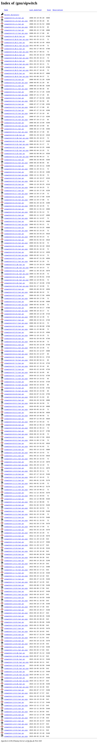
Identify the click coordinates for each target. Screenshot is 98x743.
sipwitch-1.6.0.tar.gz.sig (16, 557)
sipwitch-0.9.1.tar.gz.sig (16, 434)
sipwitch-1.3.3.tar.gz (14, 536)
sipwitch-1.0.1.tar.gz (14, 456)
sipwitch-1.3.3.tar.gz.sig (16, 539)
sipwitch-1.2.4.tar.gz (14, 530)
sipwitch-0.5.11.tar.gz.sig (16, 274)
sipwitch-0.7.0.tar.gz (14, 357)
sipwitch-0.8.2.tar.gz (14, 406)
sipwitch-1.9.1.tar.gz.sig (16, 650)
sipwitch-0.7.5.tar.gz (14, 388)
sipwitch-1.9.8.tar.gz (14, 727)
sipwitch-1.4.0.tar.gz (14, 542)
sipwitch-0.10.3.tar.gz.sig (16, 58)
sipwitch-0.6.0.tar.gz (14, 338)
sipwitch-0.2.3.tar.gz (14, 98)
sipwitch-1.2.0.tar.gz (14, 505)
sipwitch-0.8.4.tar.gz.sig (16, 422)
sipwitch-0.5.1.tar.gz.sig (16, 261)
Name (6, 10)
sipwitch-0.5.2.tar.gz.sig (16, 292)
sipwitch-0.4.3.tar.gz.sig (16, 230)
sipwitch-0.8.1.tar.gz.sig (16, 403)
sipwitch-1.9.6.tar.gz (14, 715)
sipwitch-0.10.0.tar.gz (14, 36)
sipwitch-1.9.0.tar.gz (14, 641)
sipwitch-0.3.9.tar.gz (14, 203)
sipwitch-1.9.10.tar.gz (14, 653)
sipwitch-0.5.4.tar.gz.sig (16, 304)
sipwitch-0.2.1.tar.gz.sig (16, 89)
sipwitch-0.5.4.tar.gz (14, 301)
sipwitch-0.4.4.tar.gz (14, 234)
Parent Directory (11, 15)
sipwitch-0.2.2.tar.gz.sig (16, 95)
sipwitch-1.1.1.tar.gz (14, 480)
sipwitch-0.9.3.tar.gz (14, 443)
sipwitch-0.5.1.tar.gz (14, 258)
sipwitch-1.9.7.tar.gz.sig (16, 724)
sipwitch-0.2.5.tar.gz (14, 110)
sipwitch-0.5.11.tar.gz (14, 271)
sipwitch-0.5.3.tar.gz (14, 295)
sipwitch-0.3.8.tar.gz (14, 197)
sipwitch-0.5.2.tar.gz (14, 289)
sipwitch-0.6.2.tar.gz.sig (16, 354)
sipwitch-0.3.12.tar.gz (14, 147)
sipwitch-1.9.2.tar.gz (14, 690)
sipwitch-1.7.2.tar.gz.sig (16, 582)
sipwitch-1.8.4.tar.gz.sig (16, 613)
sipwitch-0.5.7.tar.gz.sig (16, 323)
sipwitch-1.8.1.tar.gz (14, 591)
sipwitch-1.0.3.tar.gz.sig (16, 471)
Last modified (35, 10)
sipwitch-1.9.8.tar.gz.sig (16, 730)
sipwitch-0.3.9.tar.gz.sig (16, 206)
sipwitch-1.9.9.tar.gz (14, 733)
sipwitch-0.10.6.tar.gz (14, 73)
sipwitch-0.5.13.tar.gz (14, 283)
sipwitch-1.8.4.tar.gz (14, 610)
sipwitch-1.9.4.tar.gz (14, 702)
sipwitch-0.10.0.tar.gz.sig (16, 39)
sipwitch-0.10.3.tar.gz (14, 55)
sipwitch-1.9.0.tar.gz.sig (16, 644)
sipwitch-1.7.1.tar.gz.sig (16, 576)
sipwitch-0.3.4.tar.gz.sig (16, 175)
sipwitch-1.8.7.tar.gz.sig (16, 631)
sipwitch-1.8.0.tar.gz (14, 585)
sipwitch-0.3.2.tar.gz (14, 160)
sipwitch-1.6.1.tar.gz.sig (16, 563)
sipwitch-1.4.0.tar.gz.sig (16, 545)
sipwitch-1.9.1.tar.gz (14, 647)
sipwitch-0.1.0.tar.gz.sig (16, 21)
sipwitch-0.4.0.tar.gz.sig (16, 212)
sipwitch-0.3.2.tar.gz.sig (16, 163)
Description (58, 10)
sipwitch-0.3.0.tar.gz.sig (16, 126)
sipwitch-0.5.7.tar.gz (14, 320)
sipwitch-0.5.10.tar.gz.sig (16, 267)
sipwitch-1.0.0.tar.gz (14, 449)
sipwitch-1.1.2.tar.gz (14, 486)
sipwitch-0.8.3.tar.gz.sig (16, 415)
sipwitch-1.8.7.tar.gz (14, 628)
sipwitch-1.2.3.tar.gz (14, 523)
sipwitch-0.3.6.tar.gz (14, 184)
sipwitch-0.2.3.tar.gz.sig (16, 101)
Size (49, 10)
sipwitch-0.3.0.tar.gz (14, 123)
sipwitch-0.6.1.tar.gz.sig (16, 348)
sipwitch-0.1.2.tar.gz (14, 30)
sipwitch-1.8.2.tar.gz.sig (16, 600)
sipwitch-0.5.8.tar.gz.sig (16, 329)
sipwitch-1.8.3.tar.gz (14, 604)
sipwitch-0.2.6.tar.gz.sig (16, 119)
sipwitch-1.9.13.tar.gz (14, 671)
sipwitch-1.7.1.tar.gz (14, 573)
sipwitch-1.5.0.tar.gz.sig (16, 551)
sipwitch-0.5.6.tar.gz (14, 314)
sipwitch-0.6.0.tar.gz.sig (16, 341)
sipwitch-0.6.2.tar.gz (14, 351)
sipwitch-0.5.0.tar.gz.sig (16, 255)
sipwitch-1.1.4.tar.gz (14, 499)
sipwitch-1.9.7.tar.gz (14, 721)
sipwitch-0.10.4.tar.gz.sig (16, 64)
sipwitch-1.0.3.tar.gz (14, 468)
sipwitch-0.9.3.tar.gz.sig (16, 446)
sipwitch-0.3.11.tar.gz (14, 141)
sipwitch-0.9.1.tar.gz (14, 431)
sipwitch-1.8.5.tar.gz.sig (16, 619)
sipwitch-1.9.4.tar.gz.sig (16, 705)
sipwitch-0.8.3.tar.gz (14, 412)
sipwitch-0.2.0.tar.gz (14, 79)
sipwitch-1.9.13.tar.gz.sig (16, 675)
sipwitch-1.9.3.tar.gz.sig (16, 699)
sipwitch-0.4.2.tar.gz (14, 221)
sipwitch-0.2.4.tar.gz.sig (16, 107)
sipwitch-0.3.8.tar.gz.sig (16, 200)
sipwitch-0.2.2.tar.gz (14, 92)
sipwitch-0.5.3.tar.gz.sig (16, 298)
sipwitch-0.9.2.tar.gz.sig (16, 440)
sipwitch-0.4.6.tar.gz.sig (16, 249)
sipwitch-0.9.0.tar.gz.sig (16, 428)
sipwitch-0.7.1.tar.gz (14, 363)
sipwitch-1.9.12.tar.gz (14, 665)
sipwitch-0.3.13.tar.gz (14, 153)
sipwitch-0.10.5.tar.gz (14, 67)
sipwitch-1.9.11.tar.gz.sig (16, 662)
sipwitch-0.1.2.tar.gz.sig (16, 33)
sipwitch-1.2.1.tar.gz (14, 511)
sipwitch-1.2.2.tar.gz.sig (16, 520)
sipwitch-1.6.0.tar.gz (14, 554)
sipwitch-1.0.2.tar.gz (14, 462)
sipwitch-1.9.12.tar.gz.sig (16, 668)
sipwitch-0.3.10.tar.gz (14, 135)
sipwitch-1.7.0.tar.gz (14, 567)
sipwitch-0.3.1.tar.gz (14, 129)
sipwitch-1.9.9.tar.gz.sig (16, 736)
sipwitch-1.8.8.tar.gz (14, 634)
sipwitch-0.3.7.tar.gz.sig (16, 193)
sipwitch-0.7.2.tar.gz (14, 369)
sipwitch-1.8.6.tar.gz (14, 622)
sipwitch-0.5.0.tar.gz (14, 252)
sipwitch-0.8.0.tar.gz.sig (16, 397)
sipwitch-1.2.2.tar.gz (14, 517)
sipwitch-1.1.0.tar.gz (14, 474)
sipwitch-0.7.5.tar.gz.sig (16, 391)
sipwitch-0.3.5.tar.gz (14, 178)
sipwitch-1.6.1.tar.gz (14, 560)
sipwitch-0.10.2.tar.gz (14, 49)
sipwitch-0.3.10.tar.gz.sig (16, 138)
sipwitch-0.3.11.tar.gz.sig (16, 144)
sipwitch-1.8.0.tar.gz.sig (16, 588)
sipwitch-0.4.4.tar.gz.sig (16, 237)
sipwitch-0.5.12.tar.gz (14, 277)
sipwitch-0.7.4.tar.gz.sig (16, 385)
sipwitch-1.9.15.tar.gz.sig (16, 687)
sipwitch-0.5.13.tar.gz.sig (16, 286)
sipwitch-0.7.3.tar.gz (14, 375)
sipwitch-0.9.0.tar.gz (14, 425)
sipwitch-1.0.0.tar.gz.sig (16, 452)
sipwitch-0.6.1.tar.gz (14, 345)
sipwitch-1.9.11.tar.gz (14, 659)
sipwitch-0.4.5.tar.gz (14, 240)
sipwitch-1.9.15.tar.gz (14, 684)
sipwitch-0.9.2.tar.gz (14, 437)
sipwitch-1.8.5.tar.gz (14, 616)
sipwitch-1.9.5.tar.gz (14, 708)
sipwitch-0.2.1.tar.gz (14, 86)
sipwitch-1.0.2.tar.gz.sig (16, 465)
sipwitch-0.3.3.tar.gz (14, 166)
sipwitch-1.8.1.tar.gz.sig (16, 594)
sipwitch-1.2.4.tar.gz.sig (16, 533)
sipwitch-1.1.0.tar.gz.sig (16, 477)
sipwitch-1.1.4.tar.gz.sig (16, 502)
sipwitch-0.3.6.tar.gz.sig (16, 187)
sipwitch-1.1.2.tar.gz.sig (16, 489)
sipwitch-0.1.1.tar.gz (14, 24)
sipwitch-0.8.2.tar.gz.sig (16, 409)
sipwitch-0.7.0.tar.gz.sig (16, 360)
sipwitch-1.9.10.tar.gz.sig (16, 656)
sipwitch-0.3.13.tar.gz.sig (16, 156)
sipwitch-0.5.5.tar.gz (14, 308)
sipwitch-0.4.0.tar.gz (14, 209)
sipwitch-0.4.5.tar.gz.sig (16, 243)
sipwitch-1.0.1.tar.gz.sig (16, 459)
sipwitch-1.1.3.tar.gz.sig (16, 496)
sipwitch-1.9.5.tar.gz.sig (16, 712)
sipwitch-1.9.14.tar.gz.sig (16, 681)
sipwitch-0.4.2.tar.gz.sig (16, 224)
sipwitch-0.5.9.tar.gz (14, 332)
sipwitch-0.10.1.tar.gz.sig (16, 45)
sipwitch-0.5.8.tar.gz (14, 326)
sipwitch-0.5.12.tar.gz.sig (16, 280)
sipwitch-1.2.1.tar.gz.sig (16, 514)
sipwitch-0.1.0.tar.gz (14, 18)
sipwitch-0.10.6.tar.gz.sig (16, 76)
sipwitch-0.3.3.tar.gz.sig (16, 169)
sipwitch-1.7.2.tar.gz (14, 579)
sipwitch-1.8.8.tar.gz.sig (16, 638)
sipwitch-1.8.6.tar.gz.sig (16, 625)
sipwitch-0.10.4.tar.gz (14, 61)
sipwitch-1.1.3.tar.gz (14, 493)
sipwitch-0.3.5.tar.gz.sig (16, 181)
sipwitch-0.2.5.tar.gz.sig (16, 113)
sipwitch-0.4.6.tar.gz (14, 246)
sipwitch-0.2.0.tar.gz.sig (16, 82)
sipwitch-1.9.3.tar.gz (14, 696)
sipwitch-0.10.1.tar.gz (14, 42)
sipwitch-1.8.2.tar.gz (14, 597)
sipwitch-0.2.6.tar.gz (14, 116)
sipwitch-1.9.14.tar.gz (14, 678)
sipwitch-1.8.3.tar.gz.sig (16, 607)
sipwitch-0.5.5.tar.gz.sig (16, 311)
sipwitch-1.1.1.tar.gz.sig (16, 483)
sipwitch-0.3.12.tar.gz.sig (16, 150)
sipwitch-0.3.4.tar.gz (14, 172)
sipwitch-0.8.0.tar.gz (14, 394)
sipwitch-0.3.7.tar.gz (14, 190)
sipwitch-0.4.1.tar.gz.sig (16, 218)
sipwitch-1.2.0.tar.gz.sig (16, 508)
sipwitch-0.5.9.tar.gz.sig (16, 335)
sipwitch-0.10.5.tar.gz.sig (16, 70)
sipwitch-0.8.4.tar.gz (14, 419)
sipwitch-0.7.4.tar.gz (14, 382)
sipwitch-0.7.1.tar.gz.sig (16, 366)
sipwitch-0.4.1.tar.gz (14, 215)
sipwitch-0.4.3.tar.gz (14, 227)
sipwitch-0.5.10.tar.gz (14, 264)
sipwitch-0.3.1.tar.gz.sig (16, 132)
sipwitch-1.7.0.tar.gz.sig (16, 570)
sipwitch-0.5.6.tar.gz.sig (16, 317)
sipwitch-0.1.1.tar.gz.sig (16, 27)
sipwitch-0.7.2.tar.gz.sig (16, 372)
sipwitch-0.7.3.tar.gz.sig (16, 378)
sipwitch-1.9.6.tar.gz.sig (16, 718)
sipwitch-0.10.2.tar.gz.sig (16, 52)
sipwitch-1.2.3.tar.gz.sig (16, 526)
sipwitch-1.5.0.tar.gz (14, 548)
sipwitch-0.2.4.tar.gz (14, 104)
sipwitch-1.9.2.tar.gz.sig (16, 693)
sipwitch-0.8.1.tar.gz (14, 400)
